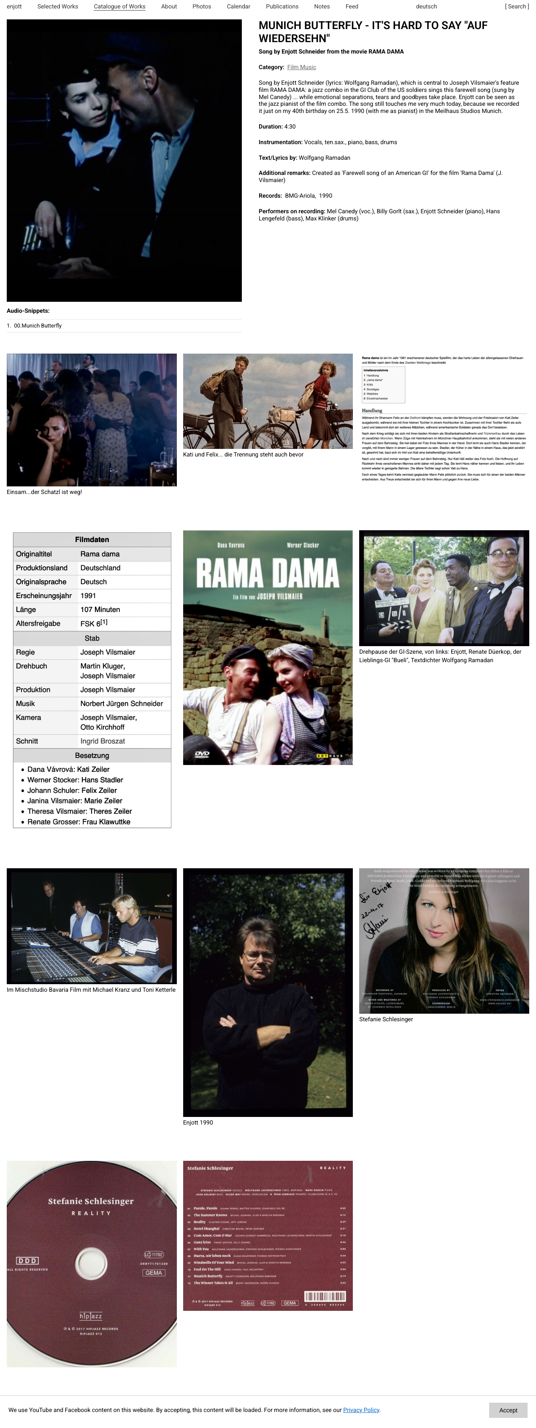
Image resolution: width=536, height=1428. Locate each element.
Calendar (239, 6)
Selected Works (58, 6)
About (169, 6)
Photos (201, 6)
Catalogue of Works (119, 6)
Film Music (301, 67)
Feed (352, 6)
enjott (14, 6)
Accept (508, 1410)
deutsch (426, 6)
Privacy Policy (361, 1410)
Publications (282, 6)
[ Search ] (517, 6)
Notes (322, 6)
